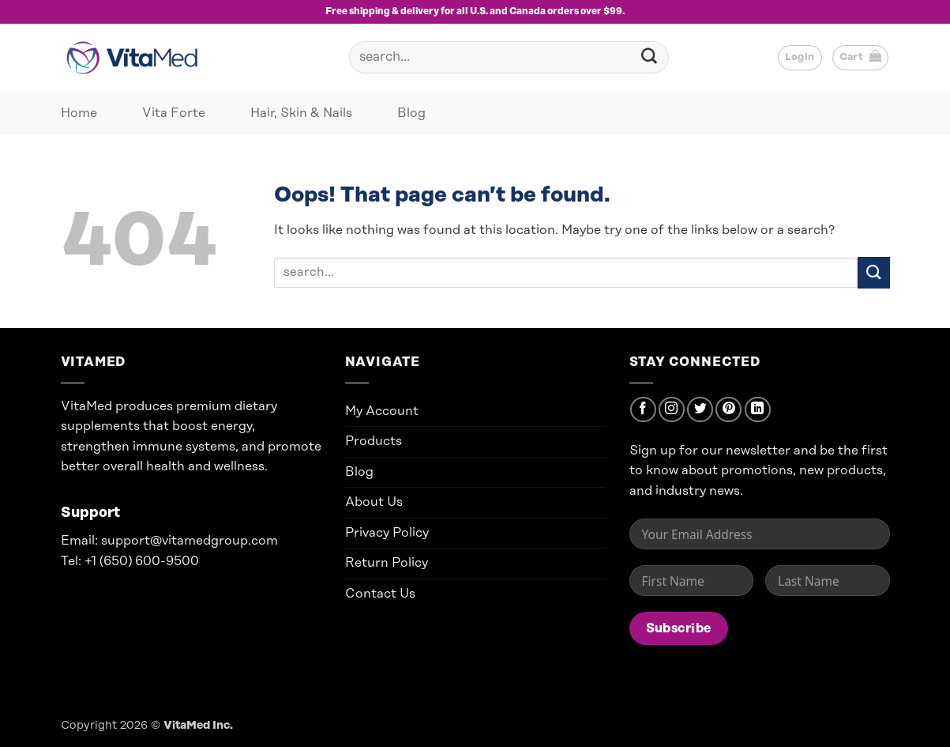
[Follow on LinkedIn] (758, 410)
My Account (382, 411)
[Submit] (650, 57)
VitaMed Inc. (198, 725)
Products (373, 441)
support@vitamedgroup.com (189, 541)
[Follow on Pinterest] (728, 410)
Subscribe (679, 628)
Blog (411, 113)
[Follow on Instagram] (672, 410)
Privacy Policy (387, 533)
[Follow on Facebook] (643, 410)
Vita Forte (173, 113)
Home (79, 113)
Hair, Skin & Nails (301, 113)
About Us (374, 502)
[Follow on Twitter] (700, 410)
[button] (800, 57)
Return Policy (386, 563)
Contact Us (380, 594)
